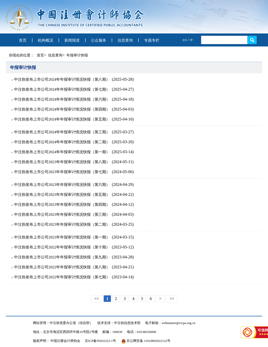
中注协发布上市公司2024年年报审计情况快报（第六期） (62, 99)
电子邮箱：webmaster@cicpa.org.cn (170, 323)
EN (185, 40)
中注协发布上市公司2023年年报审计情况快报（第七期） (62, 172)
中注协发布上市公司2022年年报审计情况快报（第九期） (62, 257)
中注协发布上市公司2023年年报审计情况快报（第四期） (62, 204)
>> (172, 298)
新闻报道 (72, 40)
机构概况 (45, 40)
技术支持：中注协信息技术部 (119, 323)
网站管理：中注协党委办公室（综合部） (63, 323)
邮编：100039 (112, 332)
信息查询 (125, 40)
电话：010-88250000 (141, 332)
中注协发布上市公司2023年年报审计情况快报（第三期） (62, 214)
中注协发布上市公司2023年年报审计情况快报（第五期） (62, 195)
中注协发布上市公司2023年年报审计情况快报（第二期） (62, 224)
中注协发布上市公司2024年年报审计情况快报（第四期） (62, 109)
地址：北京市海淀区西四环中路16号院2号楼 (65, 332)
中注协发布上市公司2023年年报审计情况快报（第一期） (62, 237)
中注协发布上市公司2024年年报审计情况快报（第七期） (62, 89)
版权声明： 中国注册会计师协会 (56, 341)
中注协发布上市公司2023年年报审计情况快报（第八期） (62, 162)
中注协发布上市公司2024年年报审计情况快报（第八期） (62, 79)
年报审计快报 (77, 55)
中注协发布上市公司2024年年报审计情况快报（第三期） (62, 132)
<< (96, 298)
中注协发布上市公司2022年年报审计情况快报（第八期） (62, 267)
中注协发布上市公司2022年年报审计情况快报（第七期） (62, 277)
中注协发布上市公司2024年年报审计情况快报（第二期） (62, 142)
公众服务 (98, 40)
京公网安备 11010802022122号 (145, 341)
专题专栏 (151, 40)
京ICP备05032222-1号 (100, 341)
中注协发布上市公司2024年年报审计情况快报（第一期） (62, 152)
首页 (23, 40)
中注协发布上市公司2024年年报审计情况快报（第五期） (62, 119)
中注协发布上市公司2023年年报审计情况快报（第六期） (62, 185)
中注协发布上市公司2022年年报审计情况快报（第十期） (62, 247)
